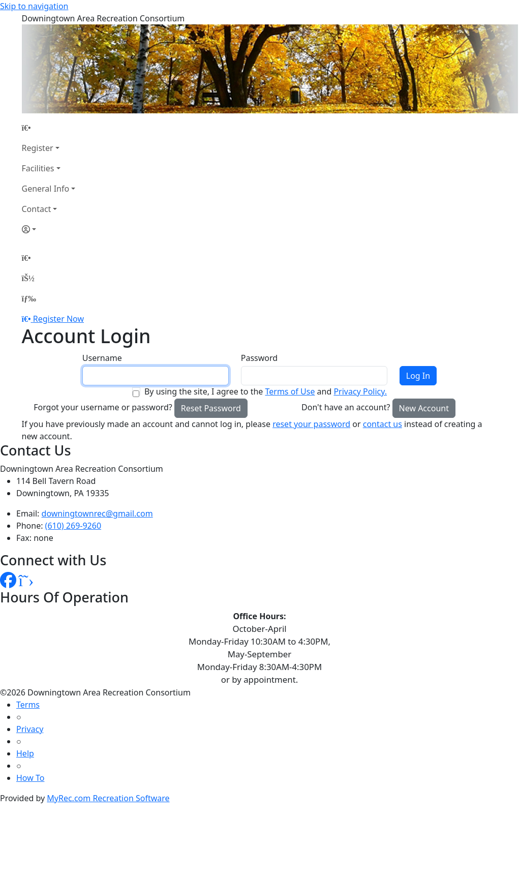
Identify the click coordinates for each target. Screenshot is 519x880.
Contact (36, 209)
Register (37, 148)
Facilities (38, 168)
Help (25, 753)
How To (30, 777)
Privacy (29, 729)
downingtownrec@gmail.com (97, 513)
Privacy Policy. (360, 391)
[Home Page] (49, 127)
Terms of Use (290, 391)
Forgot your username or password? (103, 407)
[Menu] (29, 298)
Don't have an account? (345, 407)
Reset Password (211, 408)
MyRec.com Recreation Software (108, 798)
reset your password (311, 424)
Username (102, 357)
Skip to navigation (34, 6)
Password (259, 357)
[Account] (49, 229)
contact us (382, 424)
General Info (46, 188)
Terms (28, 704)
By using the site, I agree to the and (265, 391)
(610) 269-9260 (73, 525)
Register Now (58, 318)
